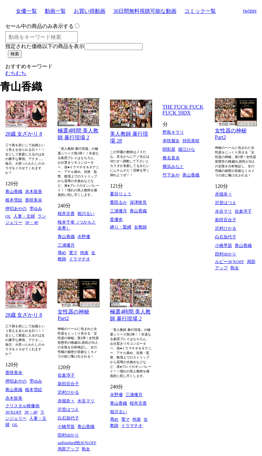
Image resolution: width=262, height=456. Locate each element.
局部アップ (68, 448)
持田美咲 (190, 140)
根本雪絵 (13, 200)
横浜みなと (173, 166)
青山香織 (13, 191)
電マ (73, 252)
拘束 (84, 252)
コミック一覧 (200, 11)
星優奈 (116, 219)
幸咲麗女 (171, 140)
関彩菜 (169, 149)
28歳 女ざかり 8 (23, 134)
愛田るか (118, 202)
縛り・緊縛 (120, 227)
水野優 (83, 236)
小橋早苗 (223, 245)
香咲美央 (33, 200)
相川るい (85, 213)
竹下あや (171, 175)
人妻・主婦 (24, 216)
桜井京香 (66, 213)
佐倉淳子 (243, 211)
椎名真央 (171, 157)
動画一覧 (55, 11)
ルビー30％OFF (229, 261)
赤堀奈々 (223, 194)
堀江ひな (186, 149)
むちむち (15, 73)
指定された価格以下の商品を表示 (44, 46)
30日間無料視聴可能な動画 (144, 11)
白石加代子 (225, 236)
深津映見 (138, 202)
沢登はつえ (225, 202)
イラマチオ (79, 258)
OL (8, 216)
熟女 (234, 267)
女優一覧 (26, 11)
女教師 (140, 227)
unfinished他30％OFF (77, 442)
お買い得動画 (89, 11)
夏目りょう (120, 193)
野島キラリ (173, 132)
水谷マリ (223, 211)
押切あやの (16, 208)
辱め (62, 252)
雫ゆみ (35, 208)
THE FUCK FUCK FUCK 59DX (183, 110)
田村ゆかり (225, 254)
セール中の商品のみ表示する (39, 26)
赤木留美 (33, 191)
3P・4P (31, 222)
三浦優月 (66, 245)
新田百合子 (225, 219)
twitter (250, 10)
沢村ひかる (225, 228)
